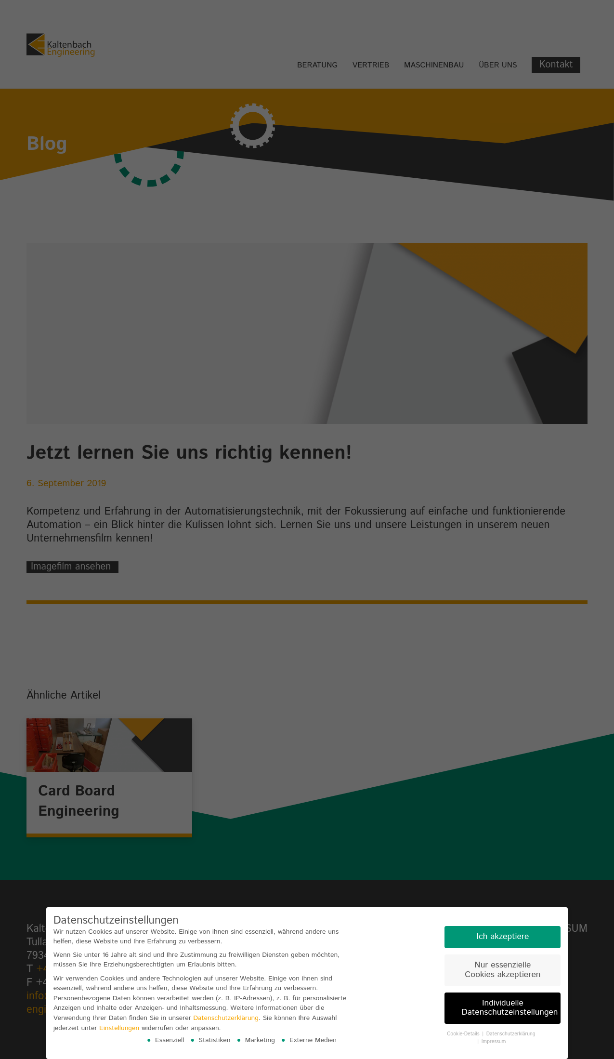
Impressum (494, 1042)
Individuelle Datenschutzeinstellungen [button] (509, 1008)
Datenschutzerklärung (226, 1018)
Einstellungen (119, 1028)
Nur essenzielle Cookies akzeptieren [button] (502, 970)
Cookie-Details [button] (464, 1034)
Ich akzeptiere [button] (502, 936)
